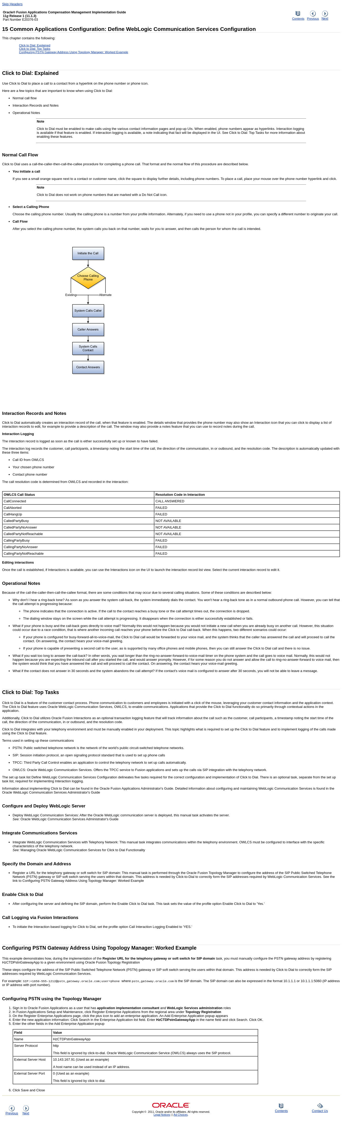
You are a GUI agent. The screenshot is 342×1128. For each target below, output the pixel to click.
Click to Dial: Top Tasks (34, 48)
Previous (313, 17)
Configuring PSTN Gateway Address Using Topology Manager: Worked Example (73, 52)
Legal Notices (162, 1114)
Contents (298, 17)
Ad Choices (181, 1114)
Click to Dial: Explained (34, 45)
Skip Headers (12, 4)
